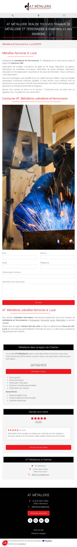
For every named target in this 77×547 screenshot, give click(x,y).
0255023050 (38, 364)
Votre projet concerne (11, 272)
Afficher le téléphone (40, 475)
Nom (4, 253)
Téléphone (44, 263)
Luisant (5, 323)
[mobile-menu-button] (64, 15)
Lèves (52, 320)
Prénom (43, 253)
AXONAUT (22, 544)
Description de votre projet (13, 282)
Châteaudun (34, 320)
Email (4, 263)
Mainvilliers (60, 320)
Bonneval (45, 320)
